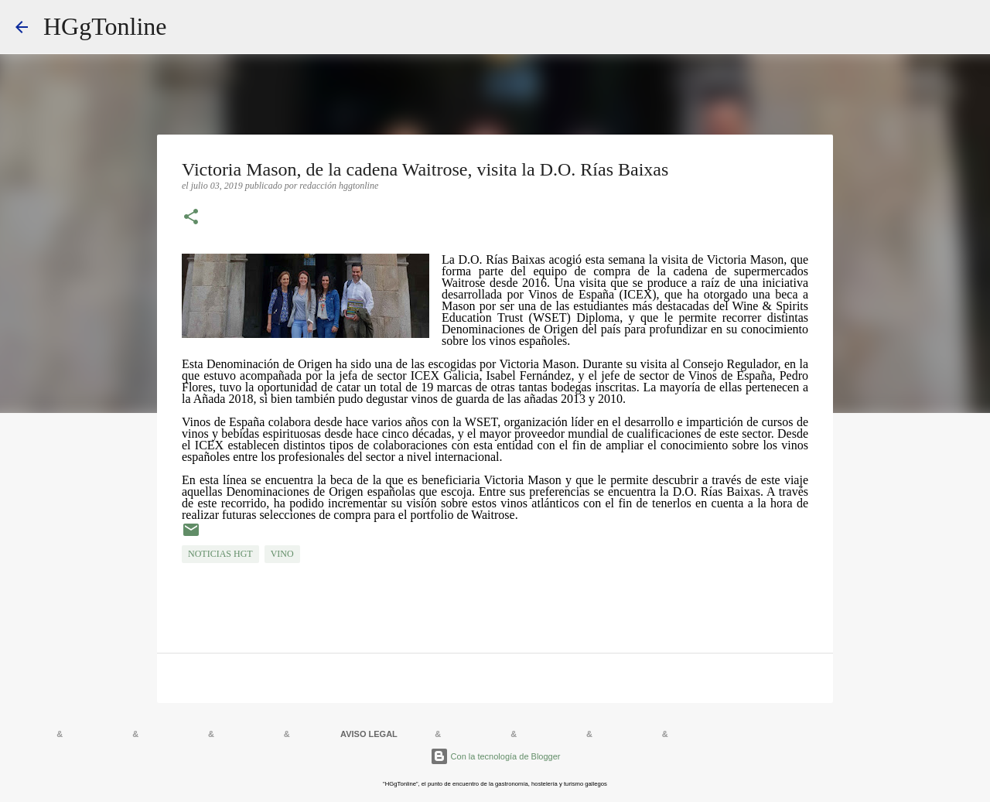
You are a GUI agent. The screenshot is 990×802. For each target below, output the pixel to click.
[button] (191, 218)
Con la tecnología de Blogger (495, 756)
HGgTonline (105, 26)
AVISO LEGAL (369, 734)
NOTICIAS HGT (220, 553)
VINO (282, 553)
